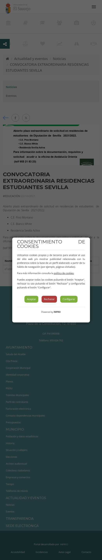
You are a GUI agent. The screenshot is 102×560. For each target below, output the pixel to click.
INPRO (57, 311)
